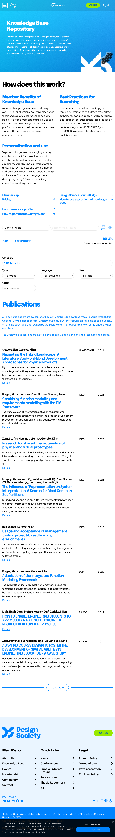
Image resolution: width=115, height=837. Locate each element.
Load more (57, 687)
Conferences (49, 763)
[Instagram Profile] (13, 800)
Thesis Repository (53, 782)
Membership (10, 774)
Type (5, 270)
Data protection (90, 769)
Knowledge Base (13, 763)
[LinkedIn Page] (4, 800)
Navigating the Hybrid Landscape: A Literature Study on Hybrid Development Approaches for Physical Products (34, 358)
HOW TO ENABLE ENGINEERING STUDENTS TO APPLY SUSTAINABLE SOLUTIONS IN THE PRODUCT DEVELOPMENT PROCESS (36, 620)
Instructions (23, 240)
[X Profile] (22, 800)
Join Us (92, 5)
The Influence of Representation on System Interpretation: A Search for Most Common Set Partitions (37, 491)
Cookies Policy (89, 774)
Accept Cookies (93, 830)
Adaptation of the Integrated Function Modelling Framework (33, 578)
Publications (49, 777)
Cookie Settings (93, 824)
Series (5, 282)
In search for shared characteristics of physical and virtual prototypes (33, 445)
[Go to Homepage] (57, 5)
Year (81, 270)
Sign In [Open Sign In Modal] (106, 5)
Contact (7, 785)
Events (6, 769)
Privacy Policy (88, 758)
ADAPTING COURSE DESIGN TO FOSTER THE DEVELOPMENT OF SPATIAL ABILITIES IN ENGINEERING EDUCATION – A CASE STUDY (35, 649)
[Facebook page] (18, 800)
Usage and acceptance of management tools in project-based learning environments (34, 535)
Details (6, 382)
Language (46, 270)
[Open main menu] (5, 5)
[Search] (13, 5)
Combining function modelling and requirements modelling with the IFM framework (31, 403)
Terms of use (88, 763)
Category (7, 257)
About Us (8, 758)
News (44, 758)
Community (10, 780)
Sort (5, 240)
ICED (43, 788)
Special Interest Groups (51, 770)
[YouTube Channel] (9, 800)
